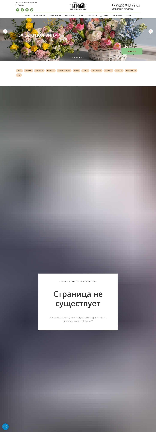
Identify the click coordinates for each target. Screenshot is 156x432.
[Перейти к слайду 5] (81, 57)
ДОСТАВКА (105, 15)
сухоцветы (113, 71)
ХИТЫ (19, 71)
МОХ (81, 15)
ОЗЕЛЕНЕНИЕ (69, 15)
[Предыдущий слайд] (5, 31)
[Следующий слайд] (151, 31)
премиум (29, 71)
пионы (79, 71)
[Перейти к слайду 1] (72, 57)
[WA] (31, 11)
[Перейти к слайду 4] (79, 57)
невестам (124, 71)
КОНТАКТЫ (117, 15)
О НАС (128, 15)
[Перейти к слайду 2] (74, 57)
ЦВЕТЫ (28, 15)
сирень (88, 71)
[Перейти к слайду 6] (83, 57)
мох (33, 76)
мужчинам (52, 71)
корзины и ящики (66, 71)
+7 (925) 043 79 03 (125, 5)
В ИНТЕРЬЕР (92, 15)
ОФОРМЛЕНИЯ (55, 15)
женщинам (40, 71)
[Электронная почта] (27, 11)
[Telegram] (17, 11)
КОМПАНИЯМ (39, 15)
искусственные (22, 76)
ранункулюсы (100, 71)
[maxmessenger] (22, 11)
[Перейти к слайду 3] (77, 57)
